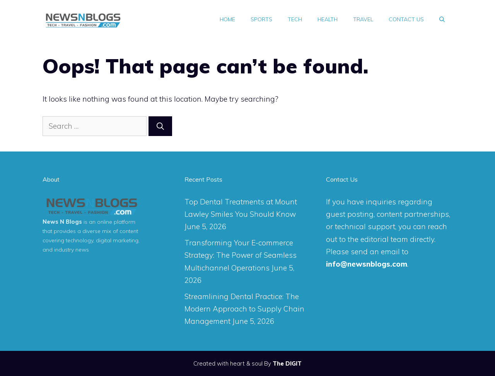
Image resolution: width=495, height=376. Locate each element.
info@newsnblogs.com (366, 264)
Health (327, 19)
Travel (363, 19)
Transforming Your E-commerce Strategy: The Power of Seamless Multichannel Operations (240, 255)
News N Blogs (62, 221)
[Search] (160, 126)
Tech (295, 19)
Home (227, 19)
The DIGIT (287, 363)
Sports (261, 19)
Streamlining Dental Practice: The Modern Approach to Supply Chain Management (244, 309)
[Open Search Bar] (442, 19)
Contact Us (406, 19)
